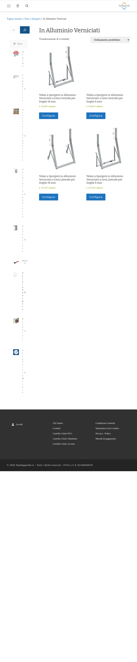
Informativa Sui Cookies (107, 428)
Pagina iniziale (14, 18)
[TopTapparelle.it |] (124, 5)
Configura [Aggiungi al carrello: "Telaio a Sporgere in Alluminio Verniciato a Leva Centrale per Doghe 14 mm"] (48, 115)
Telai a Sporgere (32, 18)
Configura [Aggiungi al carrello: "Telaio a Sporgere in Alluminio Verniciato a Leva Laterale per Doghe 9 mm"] (95, 197)
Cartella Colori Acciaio (64, 443)
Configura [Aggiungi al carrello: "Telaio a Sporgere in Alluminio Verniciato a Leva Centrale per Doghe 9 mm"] (95, 115)
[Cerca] (25, 30)
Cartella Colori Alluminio (65, 438)
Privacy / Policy (103, 433)
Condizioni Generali (105, 423)
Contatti (56, 428)
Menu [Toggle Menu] (17, 43)
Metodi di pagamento (106, 438)
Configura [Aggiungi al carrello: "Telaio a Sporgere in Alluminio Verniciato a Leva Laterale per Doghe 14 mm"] (48, 197)
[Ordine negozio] (110, 40)
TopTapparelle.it (25, 465)
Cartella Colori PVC (62, 433)
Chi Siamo (58, 423)
